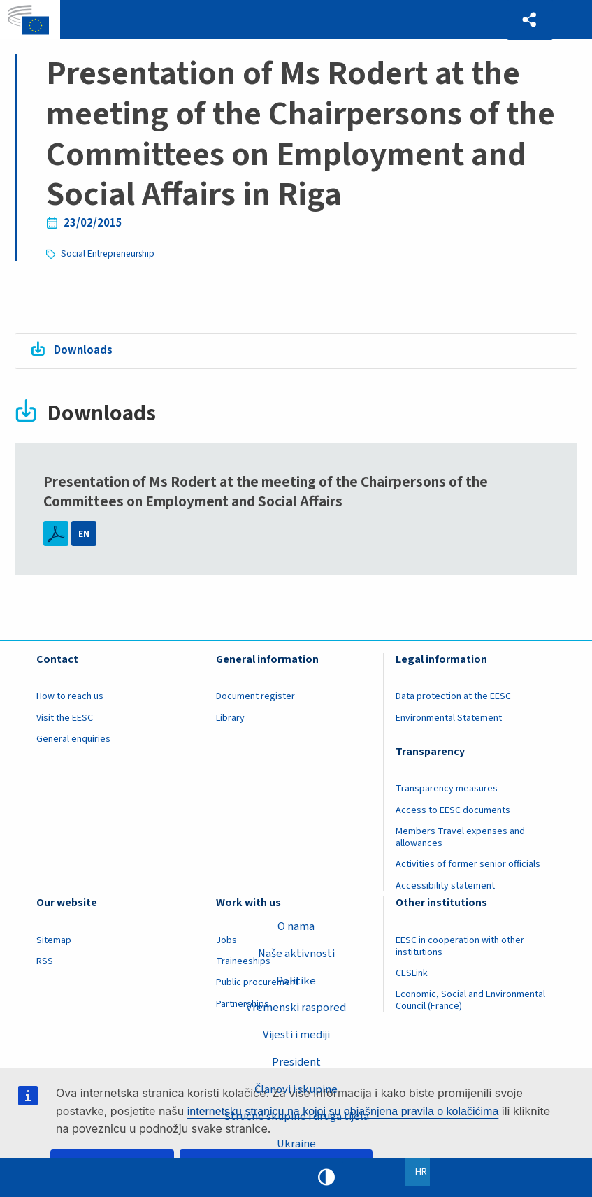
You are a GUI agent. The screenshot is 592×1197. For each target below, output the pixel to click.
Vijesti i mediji (296, 1034)
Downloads (83, 349)
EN (83, 533)
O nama (296, 925)
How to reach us (69, 696)
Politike (296, 980)
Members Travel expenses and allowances (460, 837)
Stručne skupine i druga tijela (296, 1116)
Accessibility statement (445, 885)
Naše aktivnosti (296, 953)
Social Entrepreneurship (109, 253)
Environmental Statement (449, 717)
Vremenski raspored (296, 1007)
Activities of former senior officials (468, 864)
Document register (255, 696)
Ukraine (296, 1143)
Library (230, 717)
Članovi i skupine (296, 1089)
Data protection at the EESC (453, 696)
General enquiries (73, 738)
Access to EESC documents (453, 810)
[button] (529, 20)
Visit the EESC (64, 717)
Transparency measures (447, 789)
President (296, 1062)
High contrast (326, 1177)
